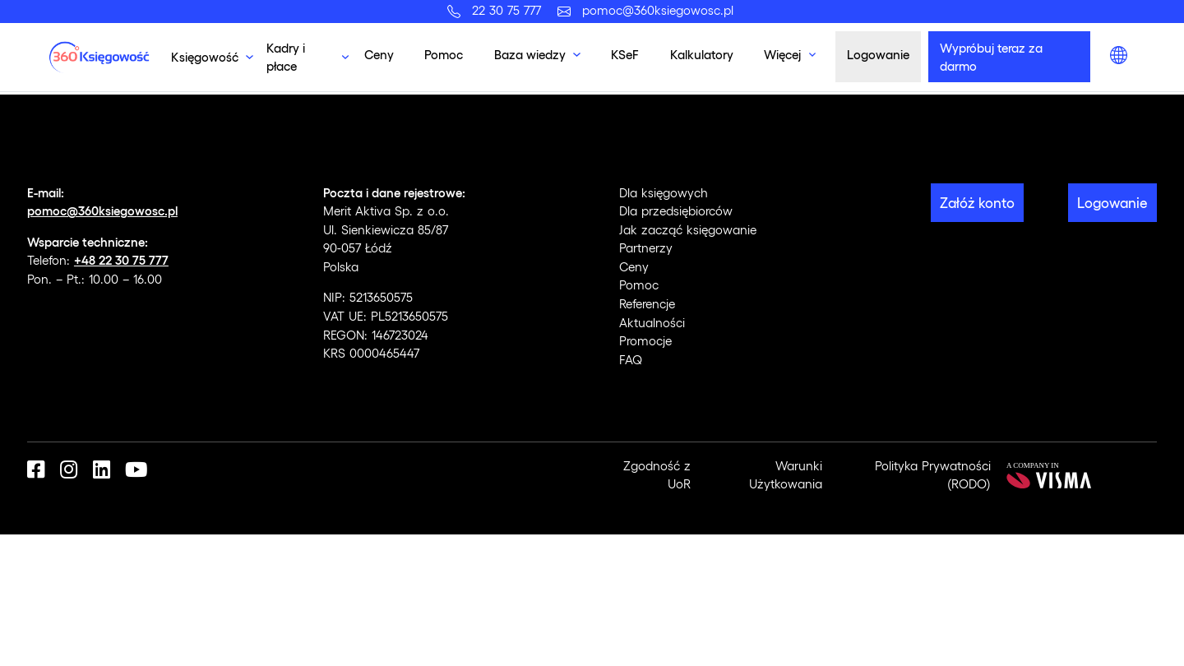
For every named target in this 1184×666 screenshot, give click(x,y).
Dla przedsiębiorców (676, 210)
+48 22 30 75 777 (121, 259)
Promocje (645, 340)
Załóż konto (977, 202)
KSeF (625, 54)
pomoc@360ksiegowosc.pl (657, 9)
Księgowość (204, 56)
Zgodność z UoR (657, 475)
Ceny (379, 54)
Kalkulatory (701, 54)
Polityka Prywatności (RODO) (933, 475)
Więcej (782, 54)
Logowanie (878, 54)
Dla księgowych (663, 192)
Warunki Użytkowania (785, 475)
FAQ (630, 359)
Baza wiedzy (530, 54)
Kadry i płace (285, 57)
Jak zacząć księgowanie (687, 229)
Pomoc (443, 54)
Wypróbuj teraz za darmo (991, 57)
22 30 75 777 (510, 9)
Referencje (647, 303)
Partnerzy (646, 247)
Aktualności (652, 322)
